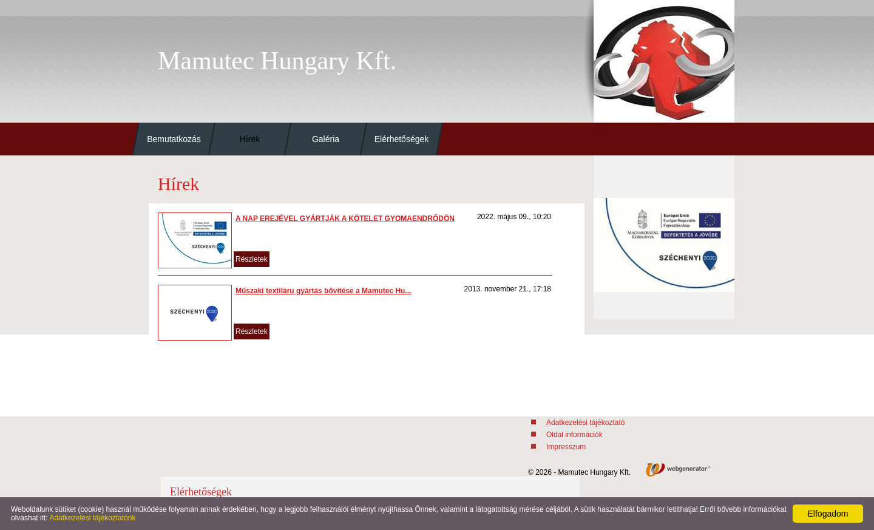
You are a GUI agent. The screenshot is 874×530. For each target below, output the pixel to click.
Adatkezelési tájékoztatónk (92, 518)
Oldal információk (574, 434)
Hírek (250, 139)
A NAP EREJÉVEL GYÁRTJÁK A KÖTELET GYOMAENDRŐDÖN (345, 218)
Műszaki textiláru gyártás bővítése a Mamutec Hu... (323, 291)
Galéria (325, 139)
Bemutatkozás (174, 139)
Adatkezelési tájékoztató (585, 422)
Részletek (251, 259)
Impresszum (566, 447)
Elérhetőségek (401, 139)
